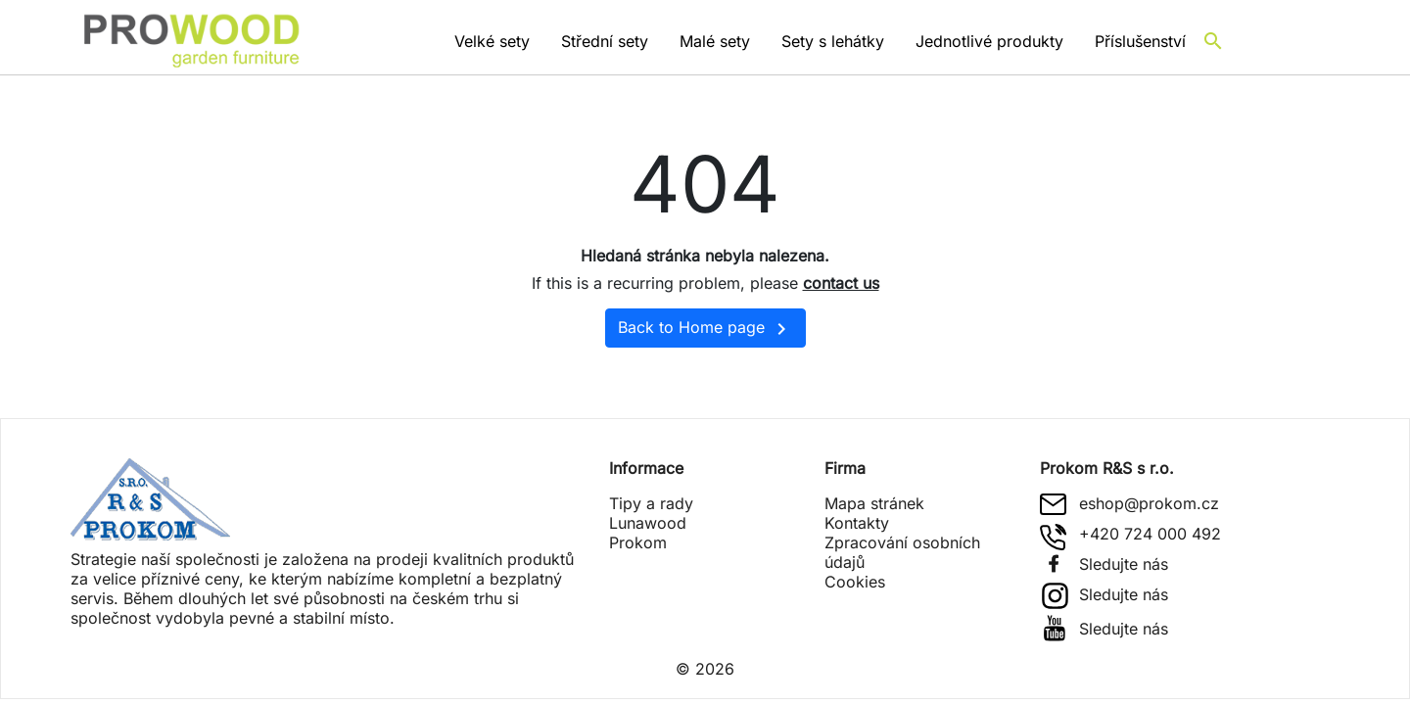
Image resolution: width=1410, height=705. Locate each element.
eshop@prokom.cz (1149, 503)
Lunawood (647, 523)
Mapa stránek (874, 503)
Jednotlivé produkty (989, 41)
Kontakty (856, 523)
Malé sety (715, 41)
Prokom (638, 542)
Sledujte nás (1123, 564)
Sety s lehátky (832, 41)
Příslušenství (1140, 41)
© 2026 (705, 669)
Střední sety (604, 41)
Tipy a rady (651, 503)
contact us (841, 283)
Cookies (854, 581)
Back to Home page (705, 329)
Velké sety (492, 41)
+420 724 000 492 (1150, 533)
